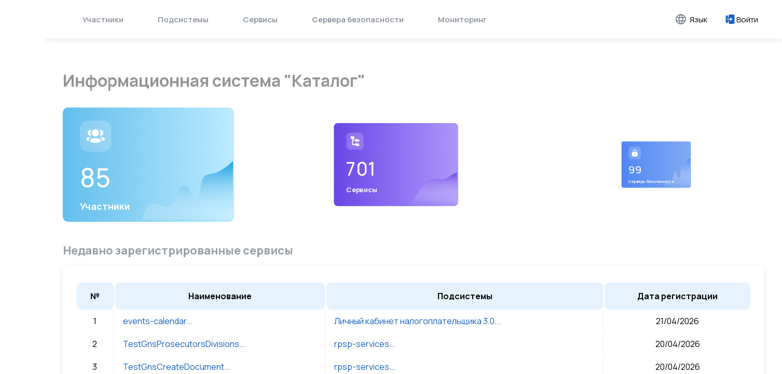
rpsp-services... (364, 341)
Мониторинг (462, 19)
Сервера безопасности (358, 19)
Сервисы (260, 19)
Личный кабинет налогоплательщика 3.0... (417, 318)
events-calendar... (158, 318)
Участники (103, 19)
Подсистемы (183, 19)
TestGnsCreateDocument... (176, 364)
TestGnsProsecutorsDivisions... (184, 341)
